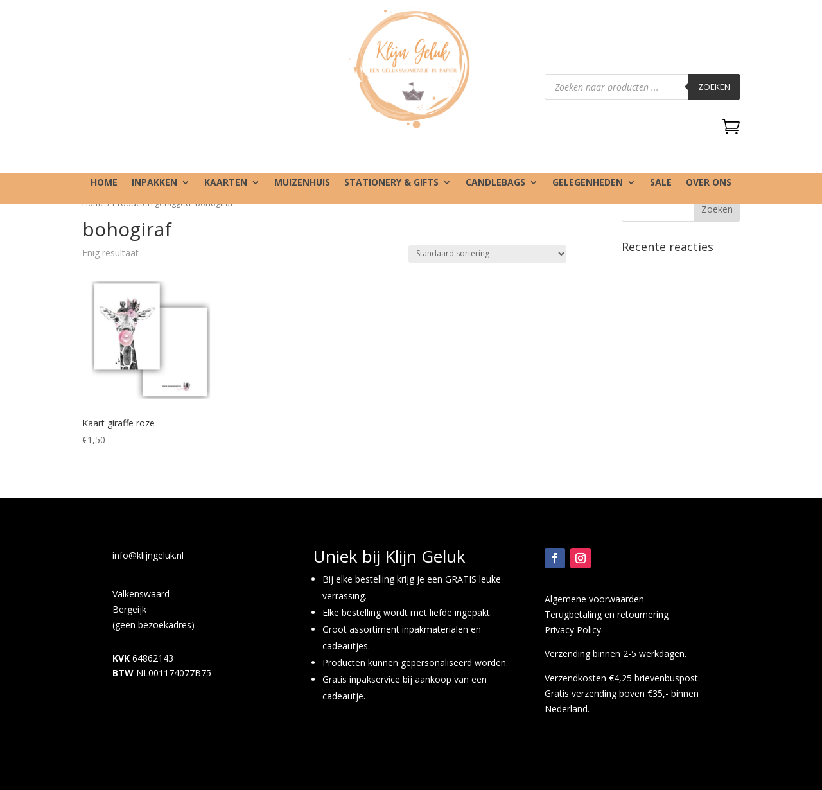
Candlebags (495, 183)
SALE (661, 183)
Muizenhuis (302, 183)
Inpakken (154, 183)
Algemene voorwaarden (594, 599)
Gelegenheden (587, 183)
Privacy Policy (573, 630)
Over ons (708, 183)
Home (104, 183)
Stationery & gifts (391, 183)
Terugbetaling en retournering (607, 614)
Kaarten (225, 183)
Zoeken (714, 86)
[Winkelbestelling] (487, 254)
